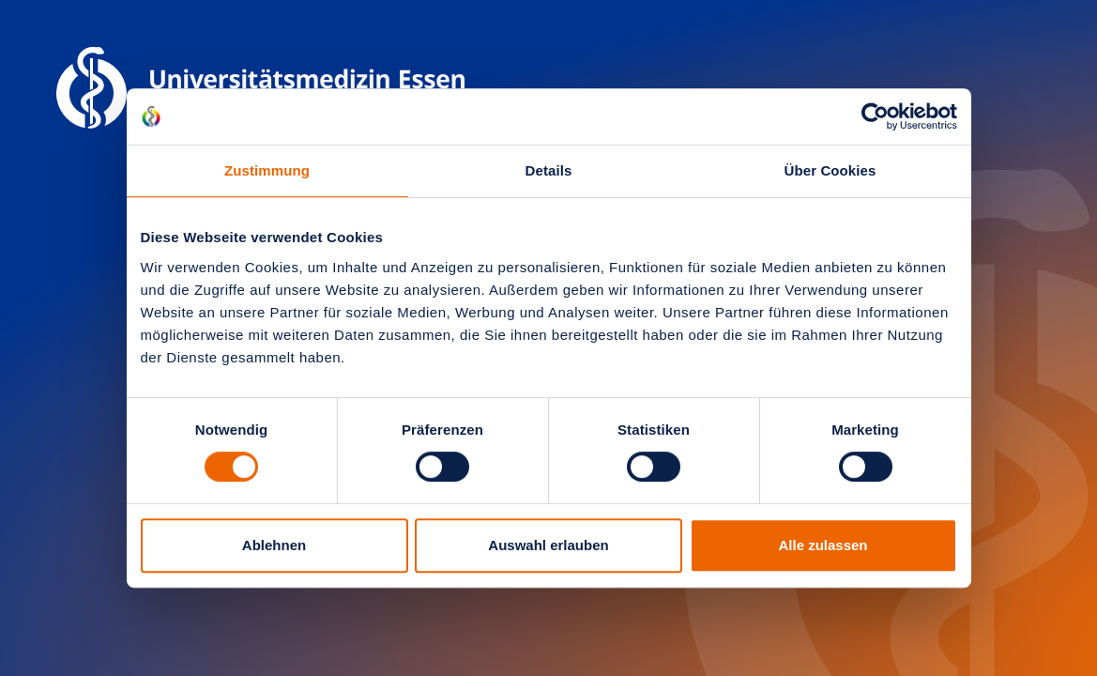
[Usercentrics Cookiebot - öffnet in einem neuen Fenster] (875, 116)
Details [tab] (549, 170)
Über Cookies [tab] (830, 170)
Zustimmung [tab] (267, 170)
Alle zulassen (822, 545)
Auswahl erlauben (548, 545)
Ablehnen (274, 545)
